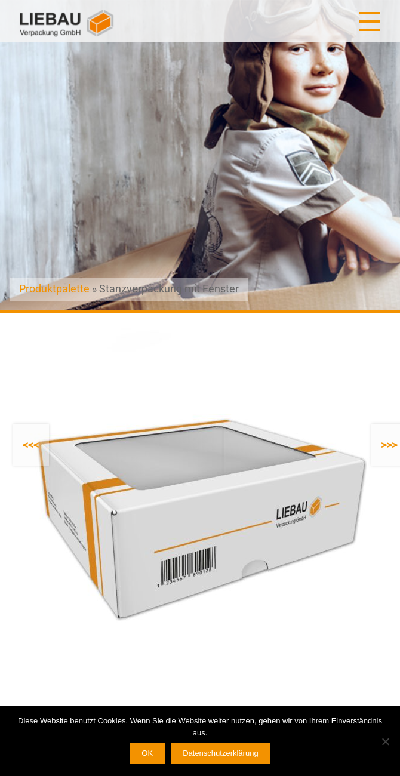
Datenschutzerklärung (220, 753)
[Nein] (385, 741)
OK (147, 753)
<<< (31, 445)
